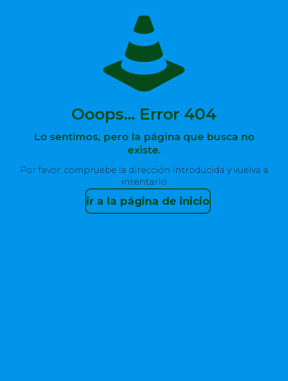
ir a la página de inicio (148, 201)
